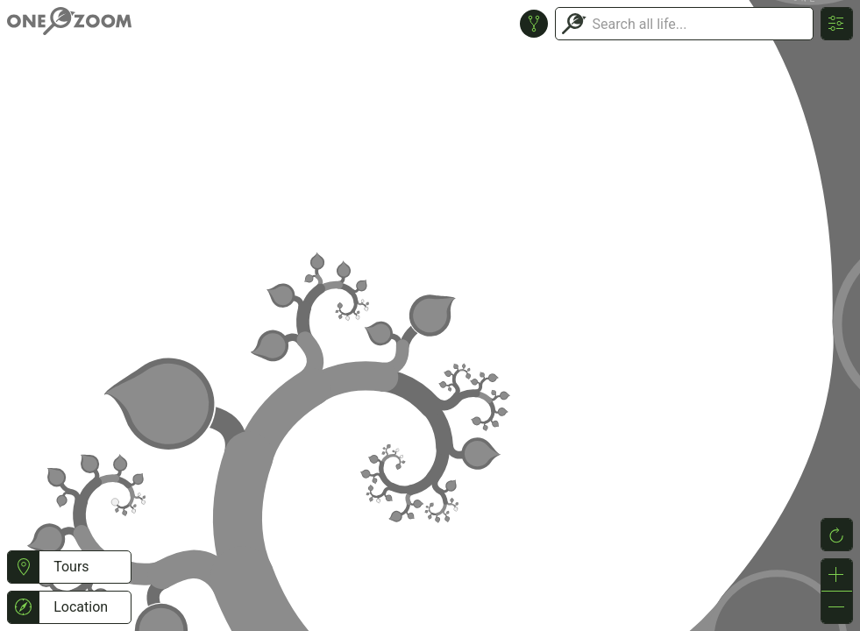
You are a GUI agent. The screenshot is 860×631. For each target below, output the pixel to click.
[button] (23, 567)
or (430, 315)
